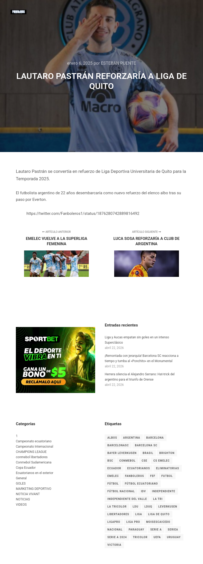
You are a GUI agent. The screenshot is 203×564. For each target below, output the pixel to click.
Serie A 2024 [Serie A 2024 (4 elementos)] (117, 537)
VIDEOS (21, 504)
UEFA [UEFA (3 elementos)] (157, 537)
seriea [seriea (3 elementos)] (173, 529)
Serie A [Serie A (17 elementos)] (156, 529)
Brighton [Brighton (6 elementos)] (166, 453)
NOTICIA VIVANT (28, 494)
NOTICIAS (23, 499)
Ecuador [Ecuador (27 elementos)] (114, 468)
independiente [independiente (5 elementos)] (163, 491)
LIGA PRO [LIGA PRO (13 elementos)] (133, 521)
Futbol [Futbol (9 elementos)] (167, 476)
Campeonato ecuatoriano (34, 441)
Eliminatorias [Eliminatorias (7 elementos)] (167, 468)
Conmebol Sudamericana (34, 462)
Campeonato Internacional (34, 446)
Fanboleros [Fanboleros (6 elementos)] (134, 476)
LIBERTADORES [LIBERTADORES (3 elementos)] (118, 514)
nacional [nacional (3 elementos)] (114, 529)
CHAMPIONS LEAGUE (31, 452)
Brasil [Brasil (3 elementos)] (148, 453)
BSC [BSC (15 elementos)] (110, 460)
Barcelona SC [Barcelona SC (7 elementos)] (146, 445)
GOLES (21, 483)
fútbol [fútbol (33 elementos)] (113, 483)
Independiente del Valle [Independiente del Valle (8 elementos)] (127, 498)
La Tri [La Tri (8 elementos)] (158, 498)
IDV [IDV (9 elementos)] (143, 491)
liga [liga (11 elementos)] (138, 514)
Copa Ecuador (26, 468)
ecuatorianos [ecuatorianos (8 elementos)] (138, 468)
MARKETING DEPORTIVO (33, 489)
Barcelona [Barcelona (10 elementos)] (155, 437)
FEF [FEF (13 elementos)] (152, 476)
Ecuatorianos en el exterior (34, 473)
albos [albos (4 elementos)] (112, 437)
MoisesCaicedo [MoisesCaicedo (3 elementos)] (158, 521)
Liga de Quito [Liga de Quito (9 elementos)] (159, 514)
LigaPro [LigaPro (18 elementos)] (113, 521)
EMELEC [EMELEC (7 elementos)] (113, 476)
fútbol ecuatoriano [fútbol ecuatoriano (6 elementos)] (141, 483)
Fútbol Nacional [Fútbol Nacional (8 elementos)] (121, 491)
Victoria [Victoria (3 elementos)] (114, 544)
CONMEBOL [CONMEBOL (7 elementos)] (127, 460)
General (21, 478)
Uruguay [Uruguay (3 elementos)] (174, 537)
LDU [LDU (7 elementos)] (136, 506)
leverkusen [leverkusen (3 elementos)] (167, 506)
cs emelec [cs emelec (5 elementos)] (161, 460)
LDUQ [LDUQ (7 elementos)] (148, 506)
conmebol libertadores (32, 457)
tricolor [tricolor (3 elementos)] (140, 537)
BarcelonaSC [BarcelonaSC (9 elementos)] (118, 445)
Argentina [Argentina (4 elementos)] (131, 437)
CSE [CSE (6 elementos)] (144, 460)
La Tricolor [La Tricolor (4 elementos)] (117, 506)
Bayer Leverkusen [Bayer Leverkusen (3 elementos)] (122, 453)
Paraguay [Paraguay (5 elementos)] (136, 529)
